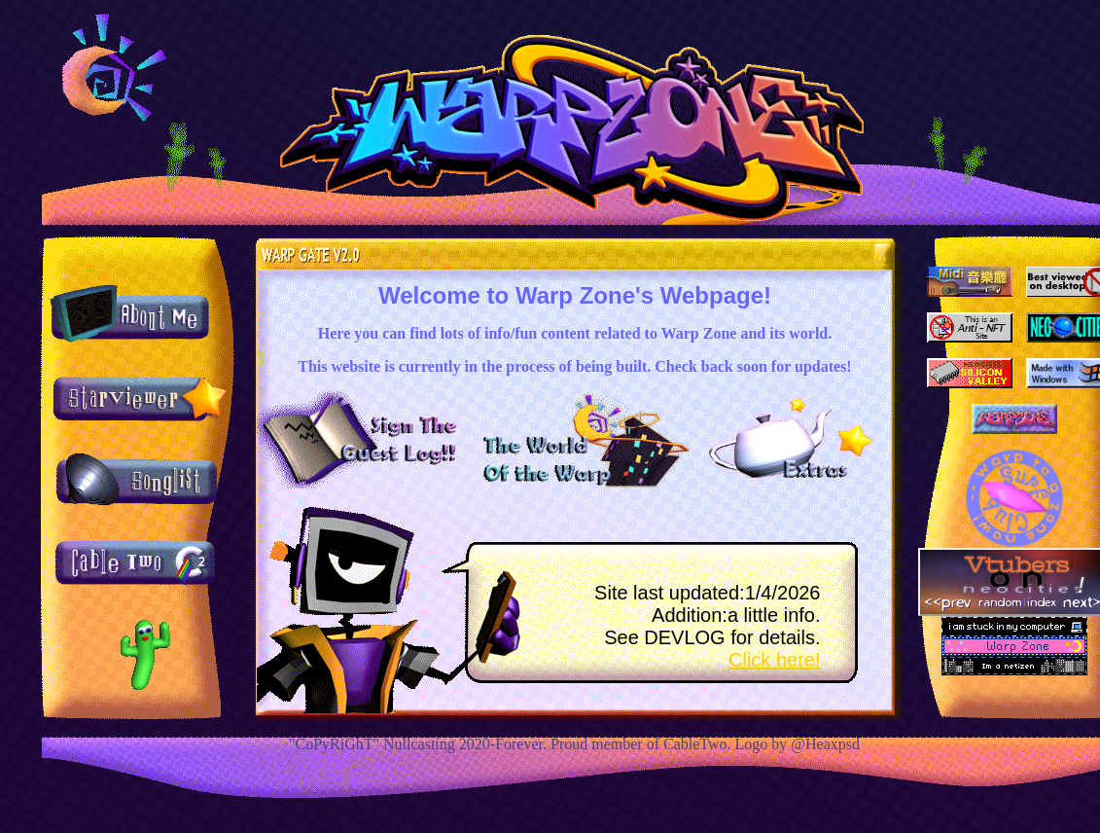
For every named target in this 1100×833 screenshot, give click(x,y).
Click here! (774, 659)
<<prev (948, 601)
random (999, 601)
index (1041, 601)
